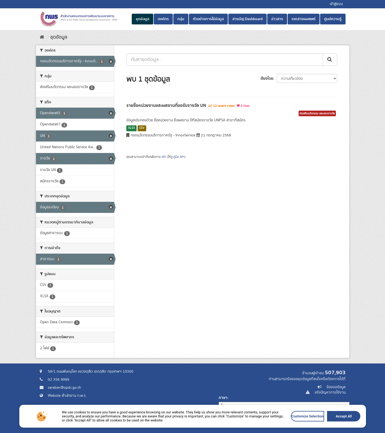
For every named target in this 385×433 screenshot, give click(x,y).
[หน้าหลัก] (42, 37)
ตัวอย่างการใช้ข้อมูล (208, 19)
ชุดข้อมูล (142, 19)
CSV (141, 128)
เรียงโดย (267, 78)
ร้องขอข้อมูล (336, 387)
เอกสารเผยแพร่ (304, 19)
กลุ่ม (180, 19)
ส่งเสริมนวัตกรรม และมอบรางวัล (317, 113)
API (164, 157)
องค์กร (163, 19)
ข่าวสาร (277, 19)
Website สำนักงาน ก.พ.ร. (67, 395)
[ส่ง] (330, 59)
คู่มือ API (178, 157)
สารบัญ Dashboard (247, 19)
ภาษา (223, 398)
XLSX (131, 128)
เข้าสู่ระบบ (336, 4)
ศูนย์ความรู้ (333, 19)
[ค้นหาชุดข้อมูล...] (224, 59)
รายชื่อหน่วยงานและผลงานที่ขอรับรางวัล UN (166, 105)
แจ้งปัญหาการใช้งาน (330, 392)
